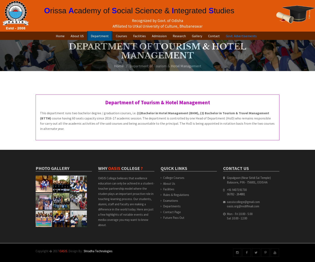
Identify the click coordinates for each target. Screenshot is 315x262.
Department (100, 36)
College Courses (173, 178)
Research (179, 36)
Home (60, 36)
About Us (169, 184)
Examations (170, 201)
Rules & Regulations (176, 195)
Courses (121, 36)
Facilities (139, 36)
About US (77, 36)
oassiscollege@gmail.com (243, 202)
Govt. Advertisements (241, 36)
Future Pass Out (173, 218)
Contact (214, 36)
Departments (172, 206)
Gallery (197, 36)
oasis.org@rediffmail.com (243, 206)
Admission (159, 36)
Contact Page (172, 212)
